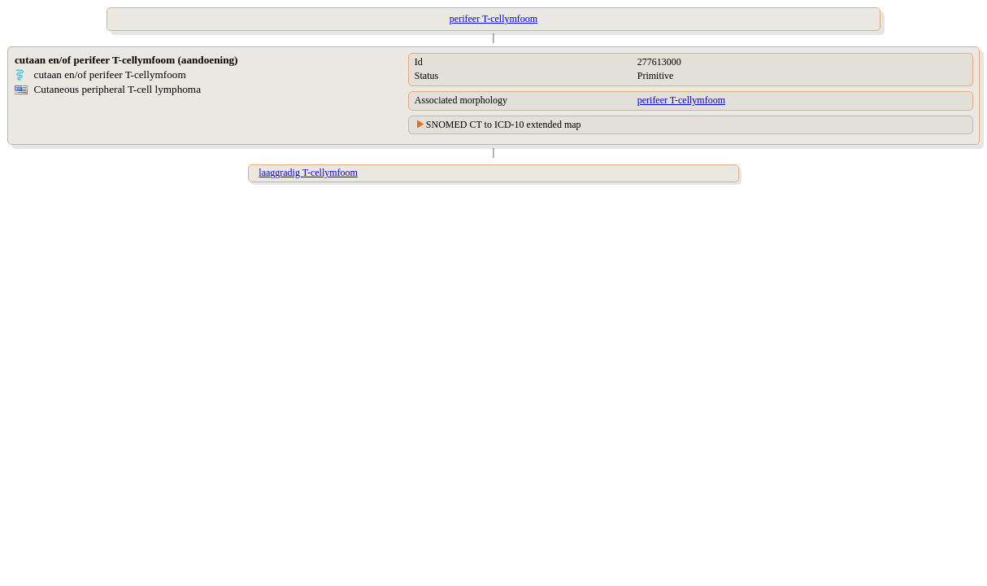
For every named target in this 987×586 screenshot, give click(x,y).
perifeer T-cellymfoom (681, 100)
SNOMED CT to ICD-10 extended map (503, 124)
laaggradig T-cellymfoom (308, 172)
